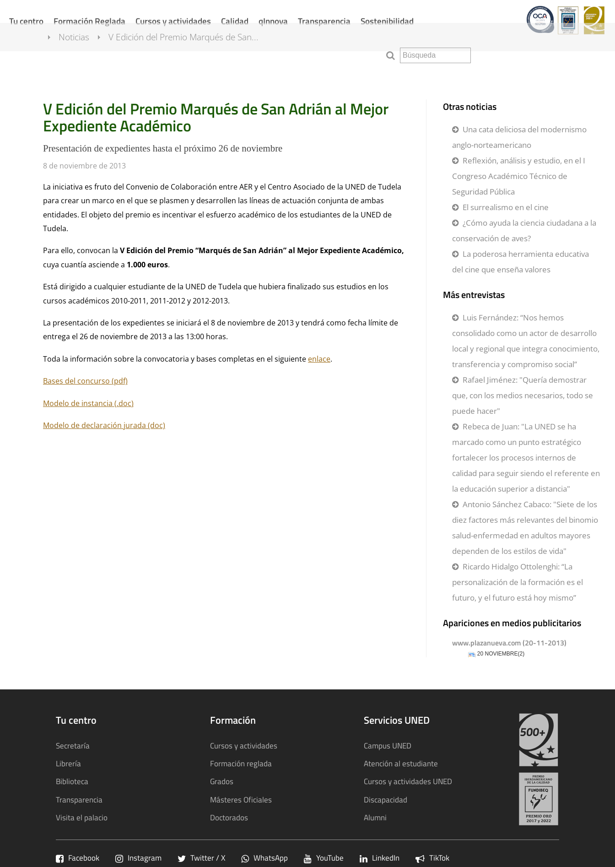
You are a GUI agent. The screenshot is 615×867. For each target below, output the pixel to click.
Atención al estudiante (401, 763)
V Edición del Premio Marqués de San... (192, 54)
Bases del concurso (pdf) (85, 381)
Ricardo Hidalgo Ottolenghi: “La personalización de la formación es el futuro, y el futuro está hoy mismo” (517, 582)
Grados (221, 781)
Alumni (375, 817)
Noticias (82, 54)
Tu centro (26, 20)
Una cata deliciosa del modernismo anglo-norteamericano (519, 137)
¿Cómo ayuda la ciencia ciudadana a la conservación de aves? (524, 230)
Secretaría (73, 745)
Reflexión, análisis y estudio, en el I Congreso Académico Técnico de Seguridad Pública (518, 176)
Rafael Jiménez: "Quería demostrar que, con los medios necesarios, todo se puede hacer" (522, 395)
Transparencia (324, 20)
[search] (435, 55)
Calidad (234, 20)
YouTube (324, 857)
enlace (319, 359)
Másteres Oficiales (241, 799)
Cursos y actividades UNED (408, 781)
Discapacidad (385, 799)
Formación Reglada (89, 20)
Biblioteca (72, 781)
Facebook (77, 857)
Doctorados (229, 817)
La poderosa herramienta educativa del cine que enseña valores (520, 262)
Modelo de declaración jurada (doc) (104, 425)
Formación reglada (241, 763)
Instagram (138, 857)
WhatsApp (264, 857)
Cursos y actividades (173, 20)
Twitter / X (201, 857)
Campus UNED (387, 745)
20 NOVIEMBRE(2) (500, 654)
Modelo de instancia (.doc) (88, 403)
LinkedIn (379, 857)
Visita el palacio (82, 817)
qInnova (273, 20)
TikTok (432, 857)
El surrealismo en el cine (506, 207)
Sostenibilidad (387, 20)
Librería (68, 763)
